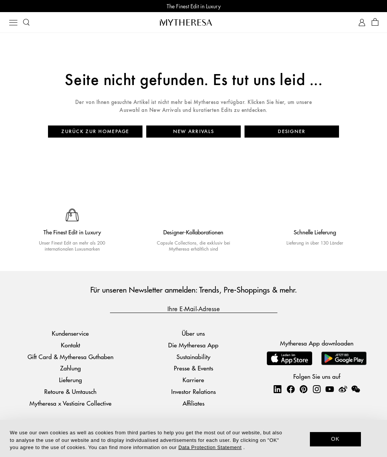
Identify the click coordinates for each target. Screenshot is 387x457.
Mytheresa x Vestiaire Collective (70, 403)
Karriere (193, 379)
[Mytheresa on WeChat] (355, 389)
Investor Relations (193, 391)
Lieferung (70, 379)
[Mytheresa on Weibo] (342, 389)
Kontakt (70, 345)
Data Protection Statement (209, 447)
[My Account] (361, 22)
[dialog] (193, 438)
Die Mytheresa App (193, 345)
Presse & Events (193, 368)
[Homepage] (193, 22)
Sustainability (193, 356)
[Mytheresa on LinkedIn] (277, 389)
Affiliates (193, 403)
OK (335, 439)
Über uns (193, 333)
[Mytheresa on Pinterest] (303, 389)
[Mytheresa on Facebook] (290, 389)
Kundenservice (70, 333)
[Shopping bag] (375, 22)
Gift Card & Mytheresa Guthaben (70, 356)
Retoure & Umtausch (70, 391)
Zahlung (70, 368)
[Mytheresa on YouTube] (329, 389)
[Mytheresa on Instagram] (316, 389)
